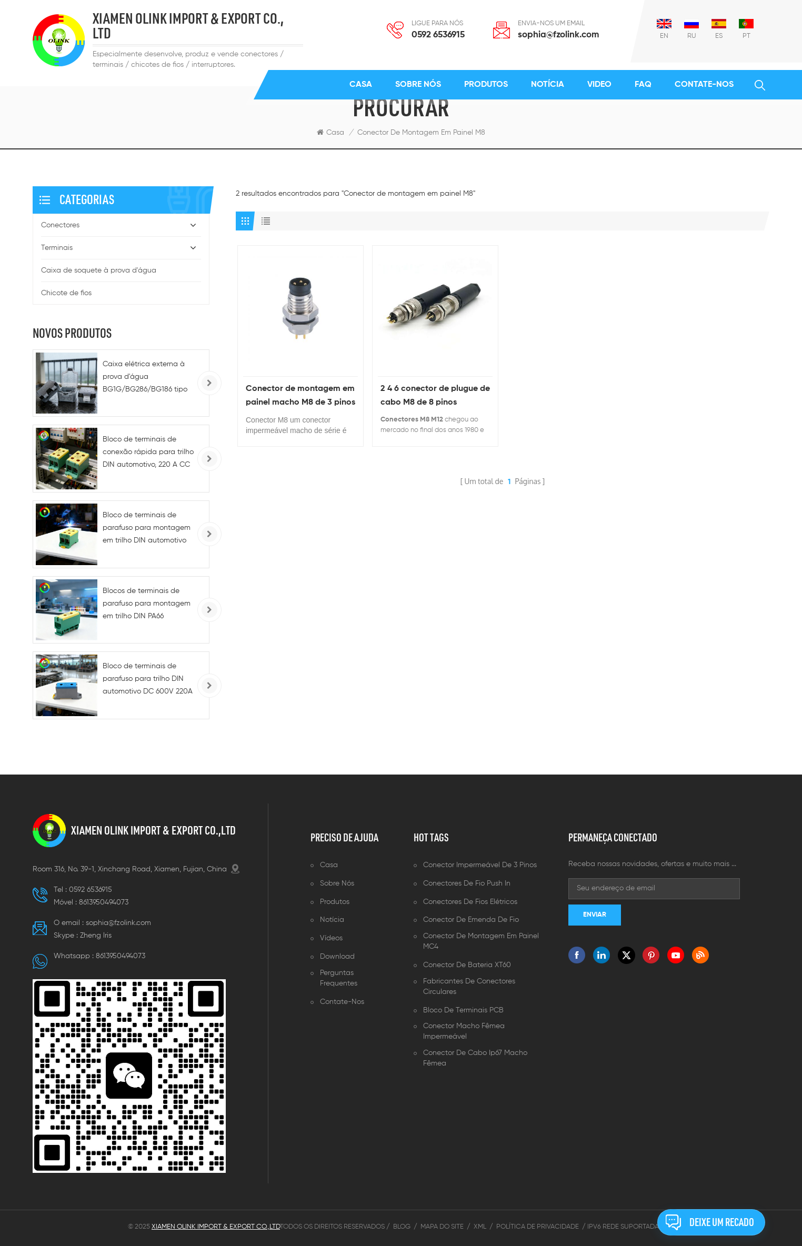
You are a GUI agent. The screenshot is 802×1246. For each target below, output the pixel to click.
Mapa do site (442, 1226)
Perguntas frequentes (338, 978)
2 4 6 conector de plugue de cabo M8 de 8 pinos (435, 396)
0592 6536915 (438, 35)
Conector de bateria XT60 (467, 965)
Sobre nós (418, 85)
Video (599, 85)
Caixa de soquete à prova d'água (98, 270)
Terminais (57, 248)
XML (480, 1226)
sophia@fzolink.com (558, 35)
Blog (401, 1226)
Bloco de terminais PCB (463, 1010)
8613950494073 (103, 902)
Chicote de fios (66, 293)
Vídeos (331, 938)
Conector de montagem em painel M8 (421, 132)
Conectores (60, 225)
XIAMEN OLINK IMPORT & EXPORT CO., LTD (188, 26)
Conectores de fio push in (466, 883)
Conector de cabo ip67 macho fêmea (475, 1058)
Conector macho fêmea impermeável (464, 1031)
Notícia (547, 85)
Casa (360, 85)
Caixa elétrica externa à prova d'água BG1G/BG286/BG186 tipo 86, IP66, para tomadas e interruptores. (145, 378)
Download (337, 956)
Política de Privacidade (537, 1226)
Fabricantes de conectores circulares (469, 987)
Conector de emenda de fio (471, 919)
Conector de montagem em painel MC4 (481, 941)
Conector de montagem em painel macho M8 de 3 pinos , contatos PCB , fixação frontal (300, 397)
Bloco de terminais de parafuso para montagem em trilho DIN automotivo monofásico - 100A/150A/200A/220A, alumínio (147, 529)
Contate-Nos (704, 85)
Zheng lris (96, 935)
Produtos (486, 85)
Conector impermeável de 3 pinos (480, 865)
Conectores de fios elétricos (470, 902)
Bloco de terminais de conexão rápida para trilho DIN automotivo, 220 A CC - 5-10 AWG (148, 453)
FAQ (643, 85)
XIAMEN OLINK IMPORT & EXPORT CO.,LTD (153, 830)
